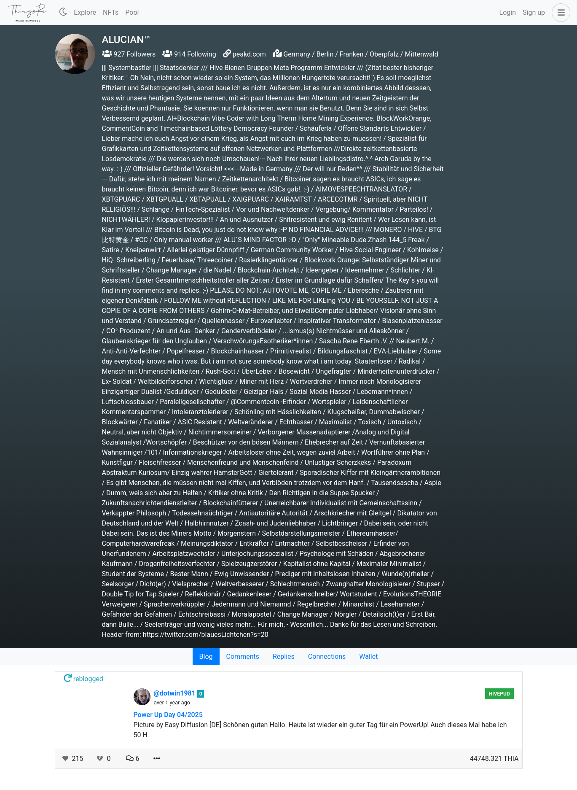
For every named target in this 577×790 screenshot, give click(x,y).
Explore (85, 12)
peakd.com (249, 54)
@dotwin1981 (175, 693)
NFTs (110, 12)
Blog (206, 656)
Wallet (368, 656)
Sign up (534, 12)
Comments (242, 656)
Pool (132, 12)
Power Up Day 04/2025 (168, 715)
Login (507, 12)
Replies (284, 656)
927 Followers (129, 54)
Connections (327, 656)
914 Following (189, 54)
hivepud (499, 694)
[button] (559, 12)
